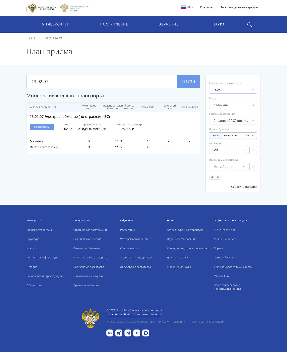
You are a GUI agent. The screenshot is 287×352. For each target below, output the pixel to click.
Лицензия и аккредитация (136, 257)
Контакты (206, 7)
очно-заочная (231, 135)
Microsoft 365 (222, 276)
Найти (188, 81)
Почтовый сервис (225, 257)
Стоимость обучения (86, 248)
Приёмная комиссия (86, 285)
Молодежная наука (179, 267)
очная (215, 135)
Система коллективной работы (233, 267)
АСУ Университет (224, 230)
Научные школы (177, 257)
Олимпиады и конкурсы (88, 276)
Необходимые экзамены (228, 164)
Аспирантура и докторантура (185, 230)
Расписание (127, 230)
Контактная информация (42, 257)
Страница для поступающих (90, 230)
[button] (57, 147)
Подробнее (41, 126)
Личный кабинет (224, 239)
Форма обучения (219, 129)
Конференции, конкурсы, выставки (188, 248)
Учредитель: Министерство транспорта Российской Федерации (145, 321)
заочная (249, 135)
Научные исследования (181, 239)
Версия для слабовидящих (208, 321)
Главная (31, 37)
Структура (33, 239)
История (32, 267)
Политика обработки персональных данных (228, 287)
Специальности (130, 248)
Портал (218, 248)
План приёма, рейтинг (87, 239)
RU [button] (187, 7)
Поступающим (53, 37)
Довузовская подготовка (88, 267)
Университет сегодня (40, 230)
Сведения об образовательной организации (134, 314)
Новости (32, 248)
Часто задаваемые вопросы (90, 257)
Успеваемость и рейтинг (135, 239)
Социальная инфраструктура (45, 276)
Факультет (228, 148)
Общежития (34, 285)
